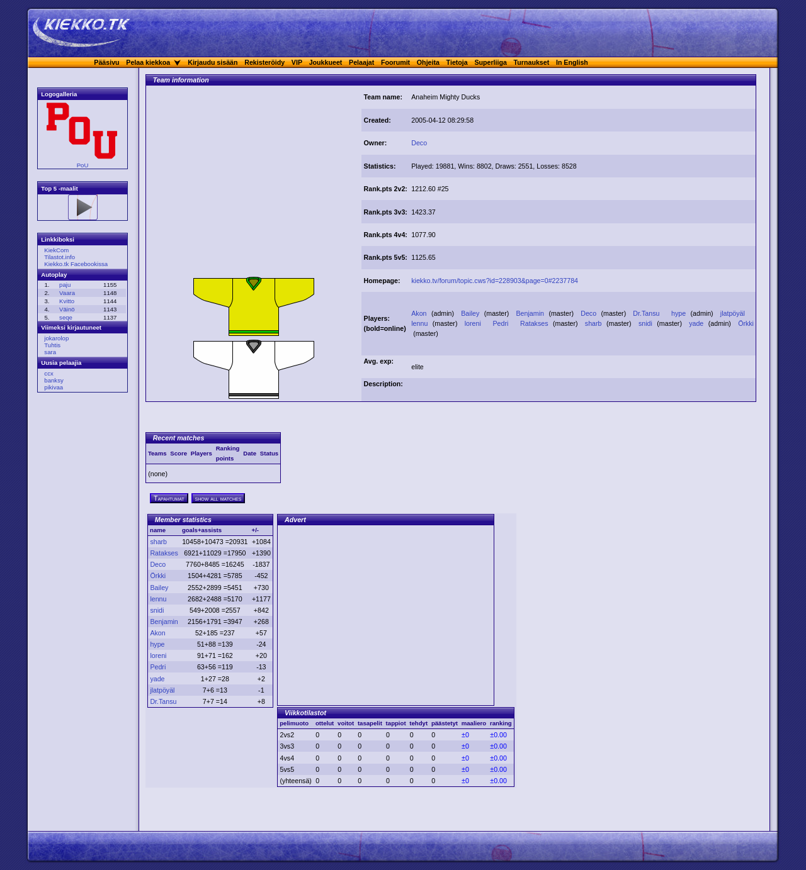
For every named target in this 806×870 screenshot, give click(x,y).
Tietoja (457, 62)
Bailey (471, 313)
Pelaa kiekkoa (148, 62)
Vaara (67, 292)
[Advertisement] (254, 184)
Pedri (501, 323)
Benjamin (531, 313)
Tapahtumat (169, 498)
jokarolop (56, 338)
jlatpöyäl (733, 313)
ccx (48, 373)
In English (572, 62)
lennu (420, 323)
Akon (420, 313)
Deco (419, 143)
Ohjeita (428, 62)
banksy (53, 380)
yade (697, 323)
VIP (297, 62)
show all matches (218, 498)
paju (65, 284)
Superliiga (490, 62)
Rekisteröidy (264, 62)
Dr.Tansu (647, 313)
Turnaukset (532, 62)
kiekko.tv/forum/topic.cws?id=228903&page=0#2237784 (494, 280)
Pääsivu (106, 62)
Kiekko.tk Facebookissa (76, 263)
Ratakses (535, 323)
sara (50, 352)
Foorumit (395, 62)
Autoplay (54, 274)
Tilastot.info (59, 257)
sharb (594, 323)
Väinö (67, 309)
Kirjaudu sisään (212, 62)
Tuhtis (52, 345)
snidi (647, 323)
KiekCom (56, 250)
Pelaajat (361, 62)
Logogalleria (59, 94)
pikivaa (53, 387)
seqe (65, 317)
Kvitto (66, 301)
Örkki (746, 323)
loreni (474, 323)
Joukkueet (326, 62)
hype (679, 313)
